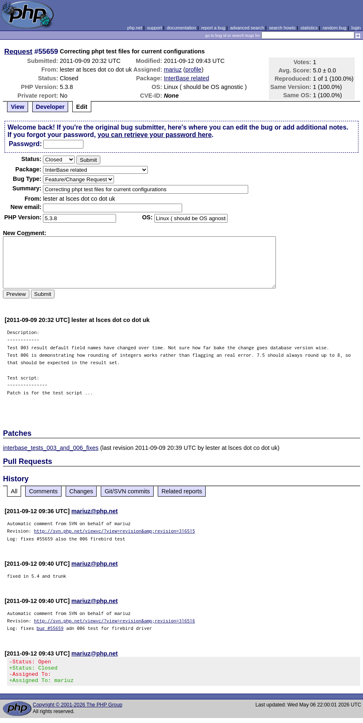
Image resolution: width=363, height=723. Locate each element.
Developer (50, 106)
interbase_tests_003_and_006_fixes (50, 447)
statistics (309, 27)
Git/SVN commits (127, 491)
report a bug (213, 27)
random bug (334, 27)
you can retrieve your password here (154, 134)
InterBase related (186, 78)
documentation (181, 27)
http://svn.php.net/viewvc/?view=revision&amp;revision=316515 (114, 530)
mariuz (173, 69)
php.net (134, 27)
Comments (43, 491)
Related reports (181, 491)
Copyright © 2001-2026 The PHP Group (77, 710)
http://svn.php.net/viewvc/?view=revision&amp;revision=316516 (114, 620)
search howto (282, 27)
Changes (81, 491)
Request (18, 51)
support (154, 27)
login (356, 27)
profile (193, 69)
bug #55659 (50, 628)
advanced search (247, 27)
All (14, 491)
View (17, 106)
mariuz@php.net (94, 511)
